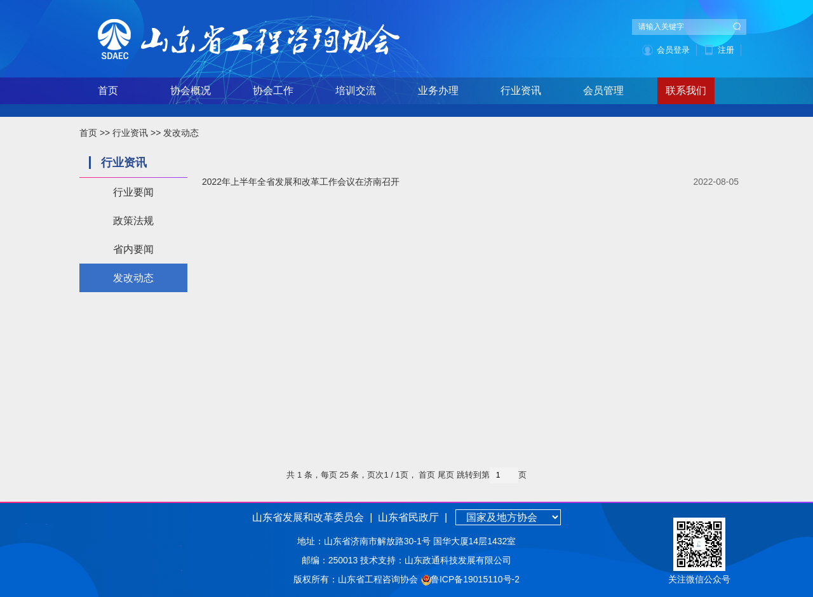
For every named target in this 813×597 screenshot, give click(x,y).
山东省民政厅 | (411, 517)
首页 (108, 90)
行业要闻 (133, 192)
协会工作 (273, 90)
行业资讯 (521, 90)
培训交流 (355, 90)
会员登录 (673, 50)
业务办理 (438, 90)
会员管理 (603, 90)
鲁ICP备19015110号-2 (475, 579)
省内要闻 (133, 249)
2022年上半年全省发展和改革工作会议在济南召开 (301, 182)
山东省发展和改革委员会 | (312, 517)
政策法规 (133, 220)
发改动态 (181, 133)
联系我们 (686, 90)
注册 (726, 50)
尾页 (446, 475)
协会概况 (190, 90)
